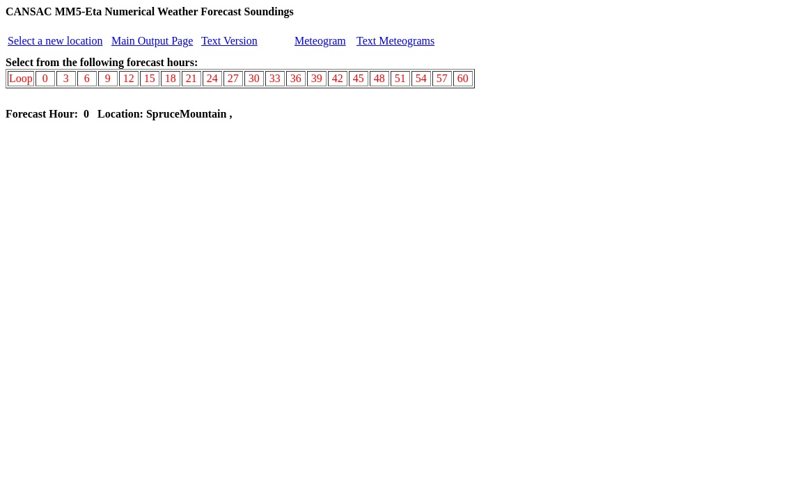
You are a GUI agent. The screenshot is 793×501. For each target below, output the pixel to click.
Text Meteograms (395, 41)
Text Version (229, 41)
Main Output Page (152, 41)
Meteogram (320, 41)
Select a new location (55, 41)
